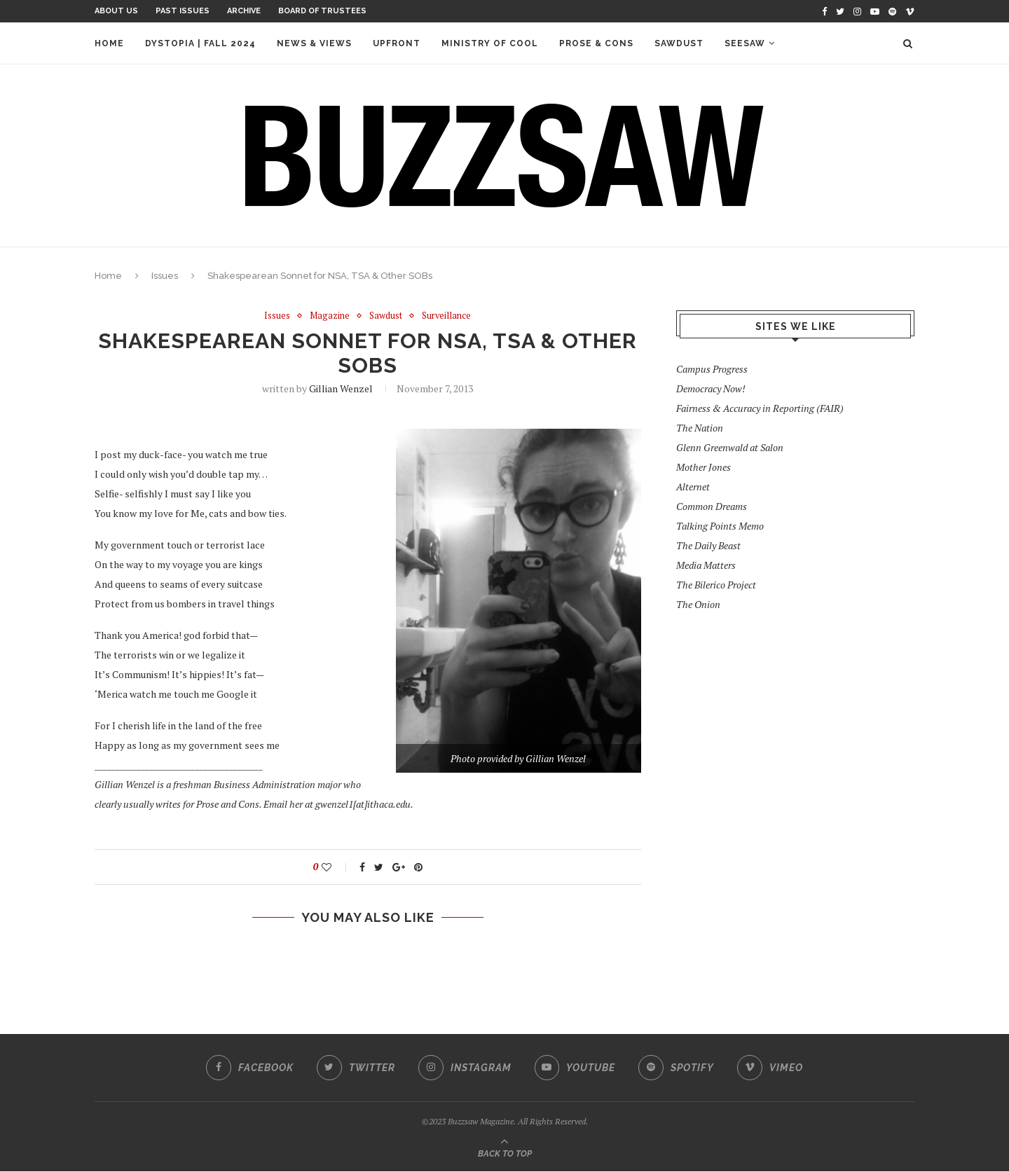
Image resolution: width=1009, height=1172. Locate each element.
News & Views (314, 43)
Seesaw (745, 43)
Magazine (330, 316)
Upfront (396, 43)
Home (109, 43)
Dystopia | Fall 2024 (200, 43)
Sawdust (678, 43)
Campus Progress (712, 368)
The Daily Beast (708, 545)
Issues (164, 275)
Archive (244, 10)
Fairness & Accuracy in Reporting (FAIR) (760, 408)
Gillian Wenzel (341, 389)
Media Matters (706, 565)
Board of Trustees (322, 10)
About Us (116, 10)
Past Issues (183, 10)
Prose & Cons (596, 43)
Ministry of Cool (489, 43)
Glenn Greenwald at (729, 447)
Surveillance (447, 316)
